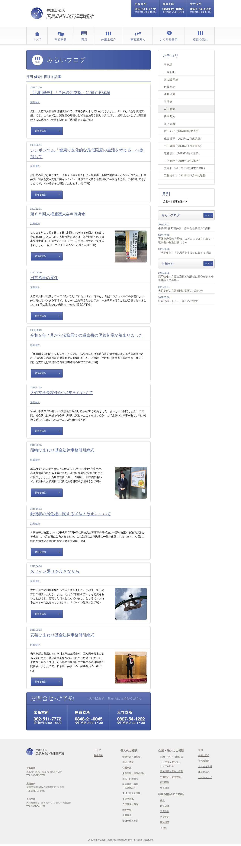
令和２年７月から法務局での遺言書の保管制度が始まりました (86, 335)
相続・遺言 (128, 762)
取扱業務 (98, 755)
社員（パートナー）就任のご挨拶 (178, 300)
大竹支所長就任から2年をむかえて (61, 392)
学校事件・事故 (130, 820)
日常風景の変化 (44, 277)
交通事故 (126, 767)
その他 (163, 827)
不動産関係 (128, 799)
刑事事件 (126, 809)
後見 (162, 800)
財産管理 (164, 806)
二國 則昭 (169, 71)
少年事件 (126, 815)
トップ (97, 750)
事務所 (168, 64)
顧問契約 (164, 782)
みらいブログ (171, 215)
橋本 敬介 (169, 116)
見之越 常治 (171, 79)
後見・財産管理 (130, 778)
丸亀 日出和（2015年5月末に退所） (185, 168)
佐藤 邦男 (169, 86)
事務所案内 (204, 761)
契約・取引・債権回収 (171, 756)
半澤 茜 (168, 101)
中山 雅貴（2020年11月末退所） (183, 145)
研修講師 (164, 787)
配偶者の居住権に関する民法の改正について (70, 514)
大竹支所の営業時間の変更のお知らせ (180, 290)
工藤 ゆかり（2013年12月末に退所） (186, 175)
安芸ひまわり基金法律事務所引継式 (62, 635)
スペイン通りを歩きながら (55, 571)
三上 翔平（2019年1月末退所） (182, 160)
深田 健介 (35, 102)
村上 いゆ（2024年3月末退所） (182, 131)
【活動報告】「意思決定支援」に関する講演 (70, 92)
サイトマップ (205, 777)
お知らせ (168, 263)
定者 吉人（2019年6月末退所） (182, 153)
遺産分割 (164, 811)
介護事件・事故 (130, 804)
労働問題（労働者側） (133, 773)
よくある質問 (205, 766)
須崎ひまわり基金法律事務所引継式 (62, 450)
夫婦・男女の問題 (131, 793)
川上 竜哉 (169, 123)
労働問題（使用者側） (171, 777)
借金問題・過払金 (131, 756)
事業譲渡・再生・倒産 (171, 771)
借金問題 (164, 817)
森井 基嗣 (169, 94)
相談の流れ (204, 772)
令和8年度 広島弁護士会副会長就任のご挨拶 (184, 228)
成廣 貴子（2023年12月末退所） (183, 138)
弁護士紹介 (204, 755)
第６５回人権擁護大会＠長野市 (58, 214)
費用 (200, 750)
